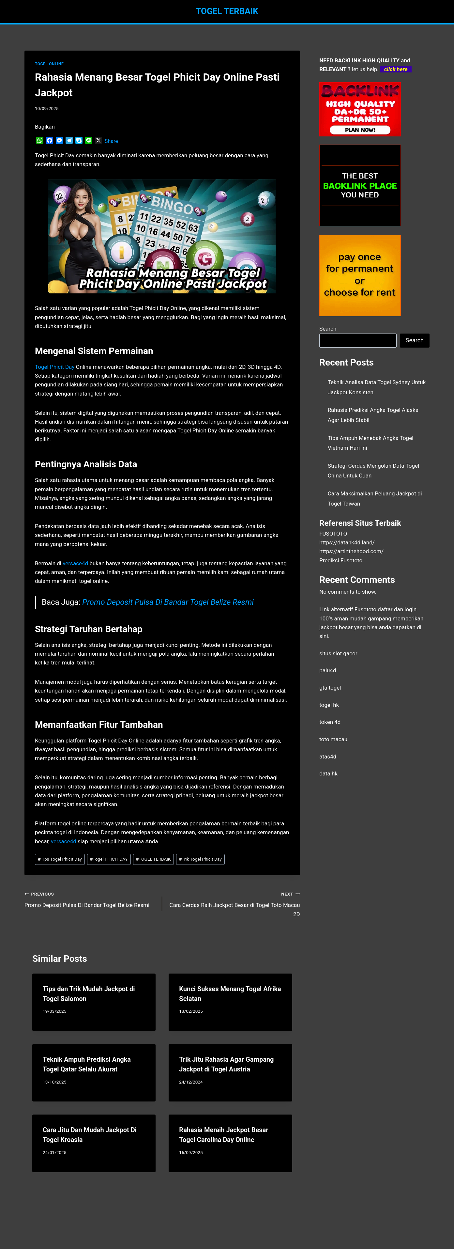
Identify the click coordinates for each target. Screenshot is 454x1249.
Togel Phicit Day (54, 367)
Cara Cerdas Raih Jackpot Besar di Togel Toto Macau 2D (234, 903)
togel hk (329, 705)
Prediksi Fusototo (340, 560)
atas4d (327, 756)
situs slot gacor (338, 653)
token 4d (329, 722)
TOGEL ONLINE (49, 64)
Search (327, 328)
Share (111, 141)
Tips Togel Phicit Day (60, 859)
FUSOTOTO (333, 533)
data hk (328, 773)
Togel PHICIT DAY (109, 859)
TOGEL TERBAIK (153, 859)
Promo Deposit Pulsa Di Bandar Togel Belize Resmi (168, 602)
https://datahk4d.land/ (347, 542)
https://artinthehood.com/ (351, 551)
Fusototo (365, 609)
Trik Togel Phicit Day (200, 859)
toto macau (333, 739)
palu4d (327, 670)
